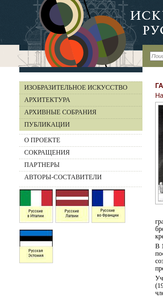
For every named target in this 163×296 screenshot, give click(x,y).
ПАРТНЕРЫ (42, 164)
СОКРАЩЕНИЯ (47, 152)
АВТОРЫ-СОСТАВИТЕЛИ (63, 176)
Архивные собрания (60, 112)
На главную (71, 33)
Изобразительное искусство (75, 87)
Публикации (47, 124)
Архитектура (47, 99)
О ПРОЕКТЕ (42, 139)
